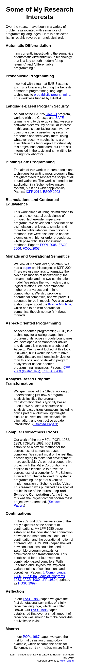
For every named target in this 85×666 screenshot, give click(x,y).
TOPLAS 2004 (52, 371)
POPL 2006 (48, 245)
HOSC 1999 (26, 583)
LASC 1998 (39, 610)
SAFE (59, 117)
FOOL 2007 (31, 248)
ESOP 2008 (51, 191)
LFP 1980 (48, 579)
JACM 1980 (31, 579)
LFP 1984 (30, 576)
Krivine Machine (59, 304)
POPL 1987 (31, 636)
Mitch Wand (67, 661)
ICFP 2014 (33, 191)
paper (27, 268)
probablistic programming (52, 94)
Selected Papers (45, 424)
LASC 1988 (31, 599)
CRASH (51, 114)
